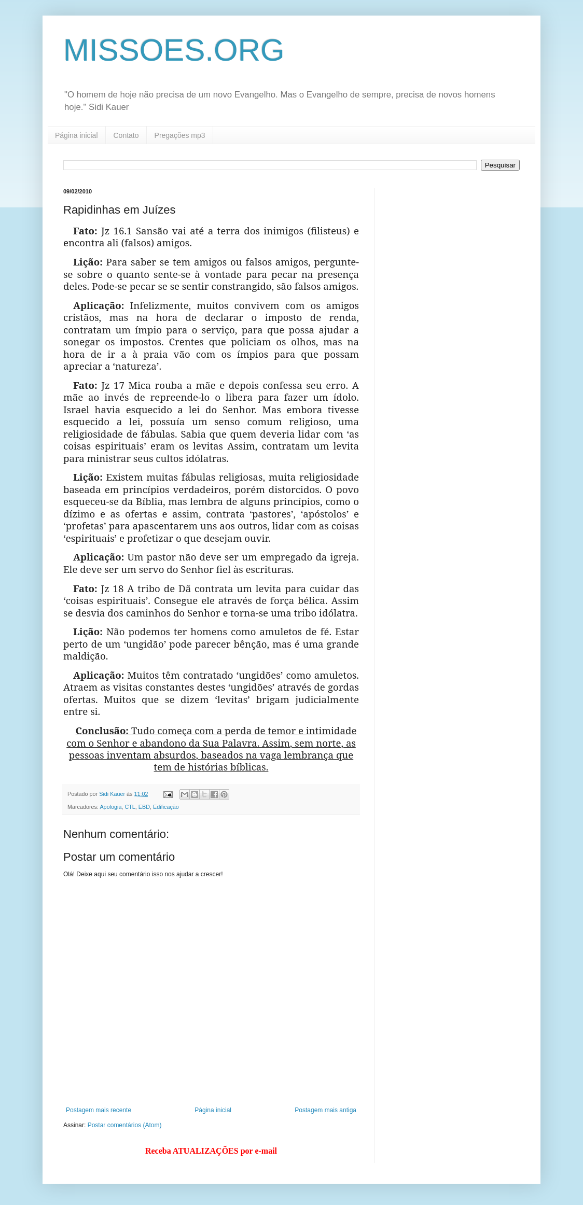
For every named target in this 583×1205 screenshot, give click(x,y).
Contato (126, 135)
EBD (144, 807)
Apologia (110, 807)
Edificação (166, 807)
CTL (129, 807)
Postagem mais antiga (325, 1110)
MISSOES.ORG (174, 50)
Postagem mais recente (98, 1110)
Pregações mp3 (180, 135)
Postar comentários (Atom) (125, 1125)
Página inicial (76, 135)
